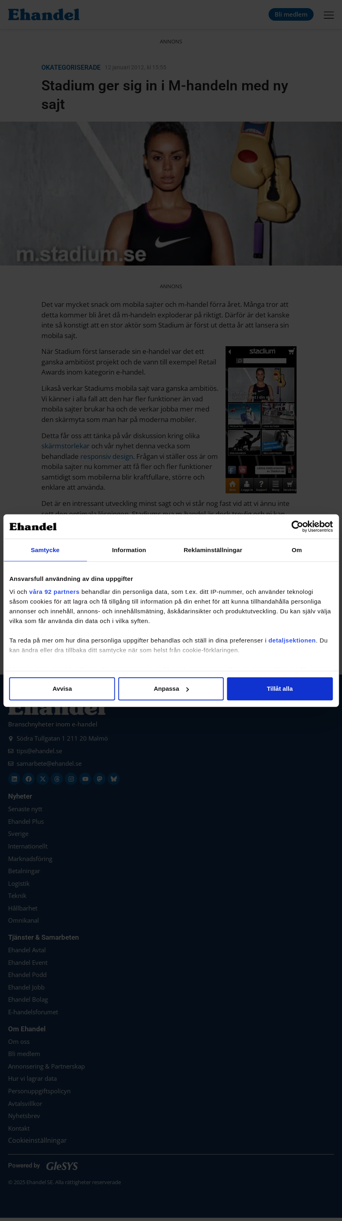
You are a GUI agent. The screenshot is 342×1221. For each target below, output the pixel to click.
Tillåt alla (280, 688)
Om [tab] (297, 549)
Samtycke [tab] (45, 549)
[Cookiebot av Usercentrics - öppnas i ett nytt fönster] (297, 527)
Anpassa (171, 688)
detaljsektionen (292, 639)
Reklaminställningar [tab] (213, 549)
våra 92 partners (54, 591)
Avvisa (62, 688)
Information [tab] (129, 549)
